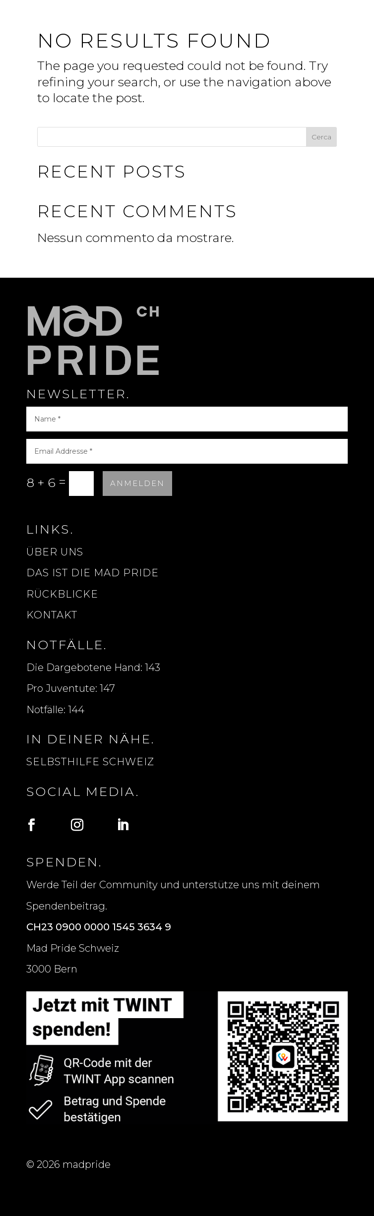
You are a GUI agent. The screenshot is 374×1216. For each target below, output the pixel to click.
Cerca (321, 136)
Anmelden (137, 483)
